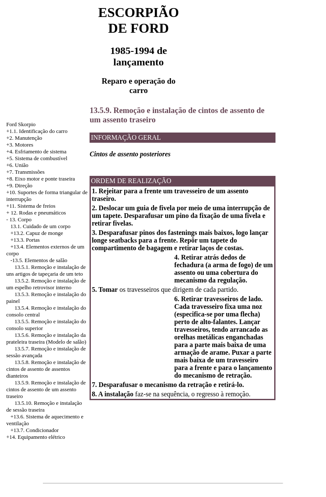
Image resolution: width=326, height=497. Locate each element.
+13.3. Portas (25, 240)
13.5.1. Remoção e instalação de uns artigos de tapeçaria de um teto (46, 270)
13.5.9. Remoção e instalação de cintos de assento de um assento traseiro (46, 389)
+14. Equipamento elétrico (35, 437)
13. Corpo (20, 219)
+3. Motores (20, 144)
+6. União (17, 165)
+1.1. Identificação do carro (36, 131)
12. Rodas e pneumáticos (38, 212)
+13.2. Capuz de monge (37, 233)
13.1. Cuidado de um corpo (41, 226)
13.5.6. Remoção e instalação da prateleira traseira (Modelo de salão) (46, 338)
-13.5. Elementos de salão (39, 260)
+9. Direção (19, 185)
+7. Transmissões (25, 172)
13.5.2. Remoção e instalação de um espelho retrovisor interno (46, 284)
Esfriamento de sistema (40, 151)
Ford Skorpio (21, 124)
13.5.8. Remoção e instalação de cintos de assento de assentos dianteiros (46, 369)
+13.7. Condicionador (35, 430)
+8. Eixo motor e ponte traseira (40, 178)
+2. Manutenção (24, 138)
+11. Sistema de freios (31, 206)
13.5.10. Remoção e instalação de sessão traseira (44, 406)
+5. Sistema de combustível (36, 158)
